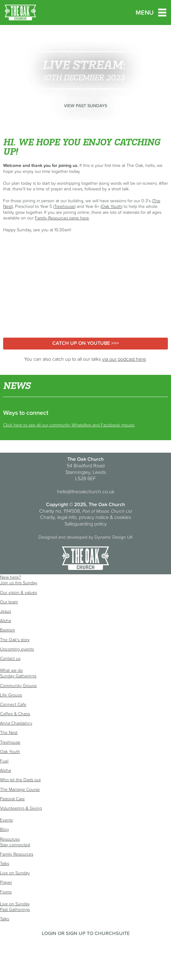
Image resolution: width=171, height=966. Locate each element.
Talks (4, 863)
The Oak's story (15, 639)
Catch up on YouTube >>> (85, 343)
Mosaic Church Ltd (114, 511)
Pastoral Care (12, 799)
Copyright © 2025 (66, 504)
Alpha (5, 620)
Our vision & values (18, 592)
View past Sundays (85, 106)
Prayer (6, 882)
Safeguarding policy (86, 523)
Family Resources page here (62, 218)
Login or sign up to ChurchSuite (86, 933)
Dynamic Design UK (114, 537)
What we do (11, 670)
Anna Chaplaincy (16, 723)
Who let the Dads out (20, 780)
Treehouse (64, 206)
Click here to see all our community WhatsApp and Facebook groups (68, 425)
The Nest (9, 732)
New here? (10, 577)
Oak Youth (111, 206)
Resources (10, 839)
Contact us (10, 658)
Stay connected (15, 845)
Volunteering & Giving (21, 808)
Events (6, 820)
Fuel (4, 761)
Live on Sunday (15, 873)
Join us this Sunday (18, 583)
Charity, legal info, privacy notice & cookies (85, 517)
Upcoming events (17, 649)
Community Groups (18, 685)
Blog (4, 829)
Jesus (5, 611)
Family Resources (16, 854)
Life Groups (11, 695)
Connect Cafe (13, 704)
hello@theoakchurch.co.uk (85, 491)
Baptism (7, 630)
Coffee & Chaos (15, 714)
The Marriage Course (20, 789)
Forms (6, 892)
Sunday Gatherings (18, 676)
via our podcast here (124, 359)
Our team (9, 602)
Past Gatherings (15, 909)
